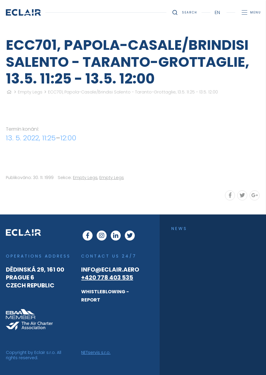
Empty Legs (30, 92)
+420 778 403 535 (107, 277)
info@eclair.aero (110, 269)
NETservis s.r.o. (95, 352)
